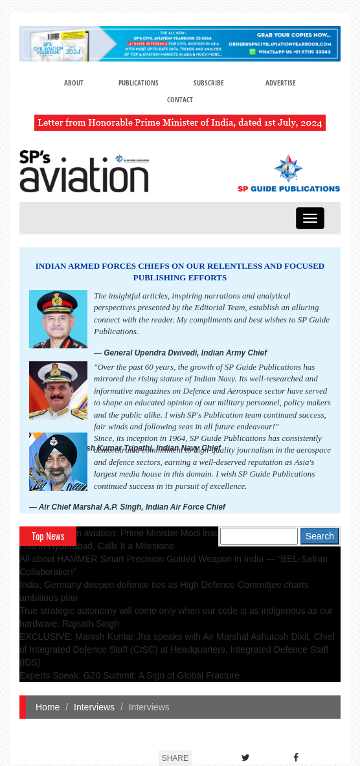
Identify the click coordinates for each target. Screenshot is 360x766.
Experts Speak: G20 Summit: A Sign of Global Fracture (129, 675)
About (74, 82)
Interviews (94, 707)
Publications (138, 82)
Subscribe (209, 82)
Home (48, 707)
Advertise (280, 82)
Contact (180, 99)
